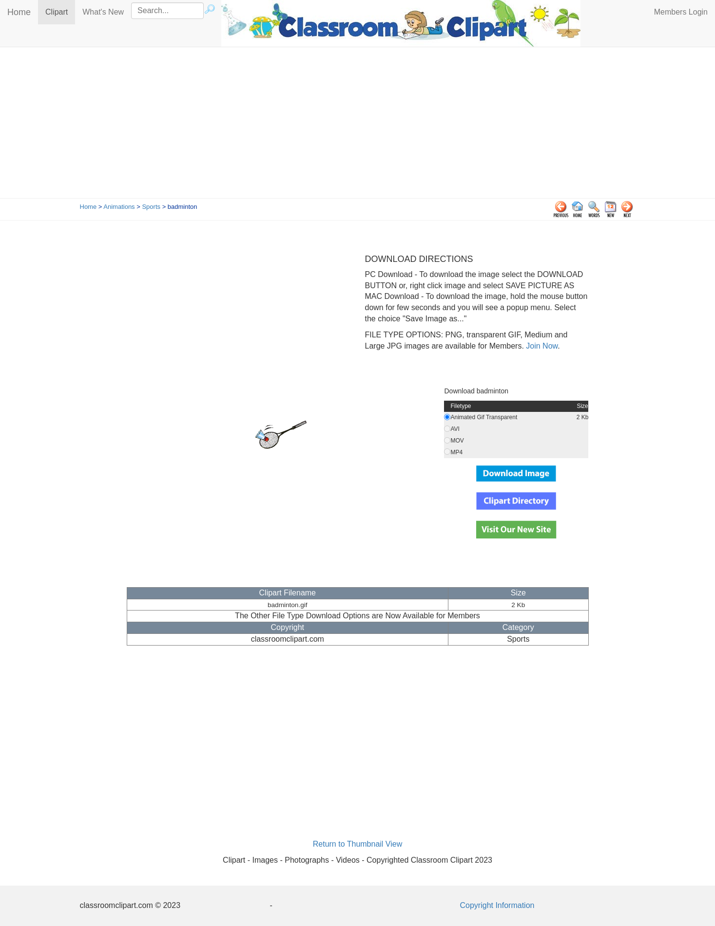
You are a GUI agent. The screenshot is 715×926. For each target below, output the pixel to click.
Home (19, 12)
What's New (103, 12)
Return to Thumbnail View (358, 844)
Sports (151, 206)
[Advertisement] (358, 125)
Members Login (681, 12)
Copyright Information (497, 905)
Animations (119, 206)
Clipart (60, 11)
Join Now (541, 346)
